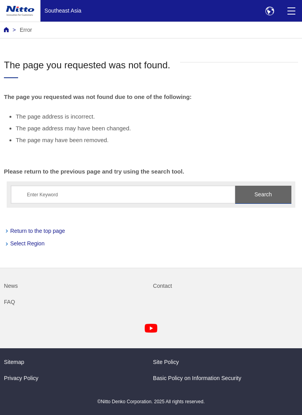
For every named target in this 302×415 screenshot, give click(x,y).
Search (263, 194)
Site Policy (166, 362)
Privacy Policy (21, 378)
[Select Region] (269, 11)
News (11, 286)
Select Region (27, 243)
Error (26, 30)
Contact (162, 286)
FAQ (9, 302)
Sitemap (14, 362)
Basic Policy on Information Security (197, 378)
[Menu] (291, 11)
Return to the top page (37, 231)
